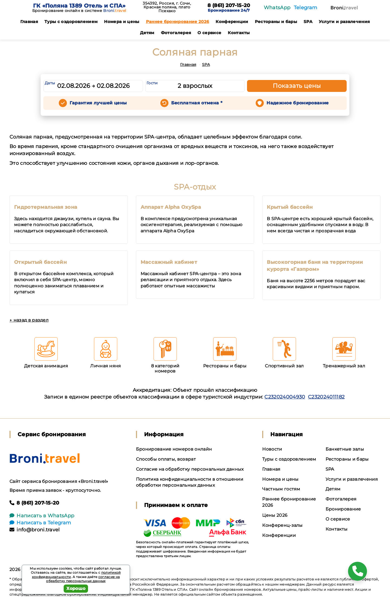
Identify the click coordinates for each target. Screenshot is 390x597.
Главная (29, 21)
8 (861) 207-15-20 (228, 5)
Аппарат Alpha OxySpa (171, 207)
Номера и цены (121, 21)
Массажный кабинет (169, 262)
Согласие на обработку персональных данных (190, 469)
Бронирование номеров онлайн (174, 449)
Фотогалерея (176, 32)
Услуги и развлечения (344, 21)
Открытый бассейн (40, 262)
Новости (272, 449)
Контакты (239, 32)
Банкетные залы (345, 449)
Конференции (232, 21)
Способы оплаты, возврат (166, 459)
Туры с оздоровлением (71, 21)
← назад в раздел (28, 320)
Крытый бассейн (290, 207)
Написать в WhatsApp (41, 516)
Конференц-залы (282, 525)
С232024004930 (284, 397)
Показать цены (297, 85)
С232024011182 (326, 397)
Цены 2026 (274, 515)
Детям (147, 32)
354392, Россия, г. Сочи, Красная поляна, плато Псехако (167, 7)
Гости (152, 83)
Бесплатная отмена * (196, 102)
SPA (308, 21)
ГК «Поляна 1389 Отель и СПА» (79, 5)
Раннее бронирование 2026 (177, 21)
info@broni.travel (34, 530)
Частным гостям (281, 489)
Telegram (305, 8)
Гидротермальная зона (45, 207)
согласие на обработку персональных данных (83, 579)
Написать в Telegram (40, 523)
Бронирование (343, 509)
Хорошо (76, 588)
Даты (50, 83)
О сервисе (209, 32)
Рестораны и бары (276, 21)
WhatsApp (277, 8)
